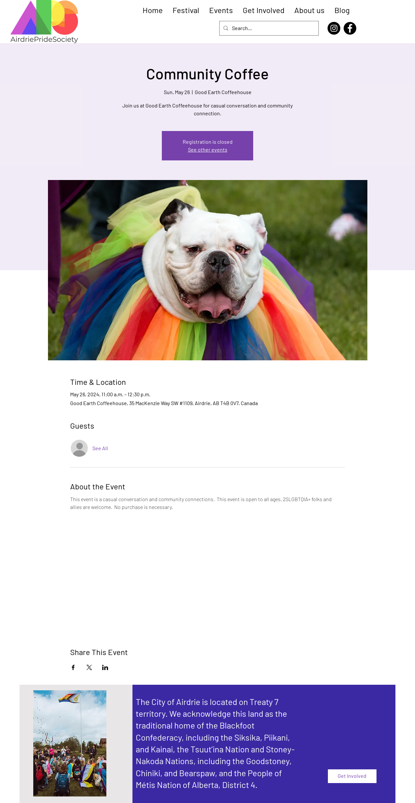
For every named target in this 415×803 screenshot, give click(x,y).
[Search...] (268, 28)
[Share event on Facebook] (73, 667)
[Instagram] (334, 28)
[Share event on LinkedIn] (105, 667)
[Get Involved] (352, 776)
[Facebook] (350, 28)
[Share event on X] (89, 667)
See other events (207, 149)
